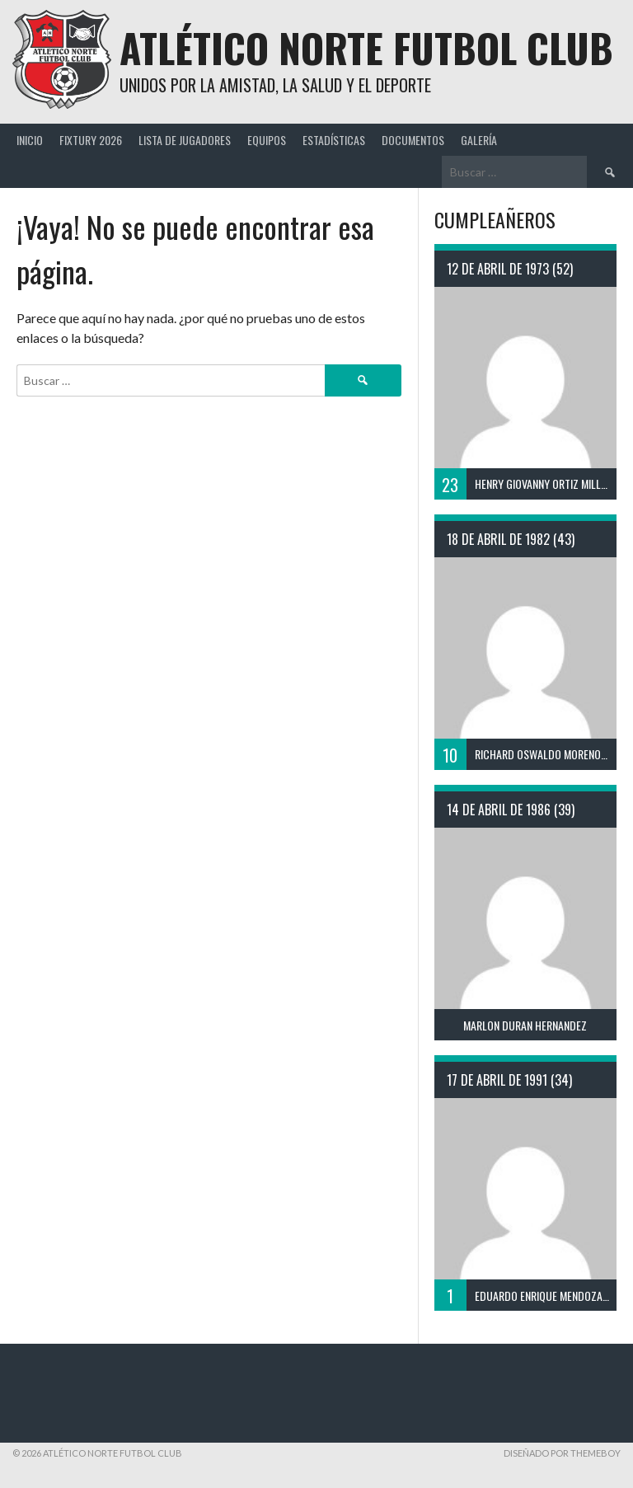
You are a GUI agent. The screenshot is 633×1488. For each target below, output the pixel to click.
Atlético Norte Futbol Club (366, 47)
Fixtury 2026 (90, 139)
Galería (479, 139)
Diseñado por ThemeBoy (562, 1453)
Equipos (266, 139)
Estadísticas (333, 139)
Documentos (413, 139)
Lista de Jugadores (184, 139)
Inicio (29, 139)
